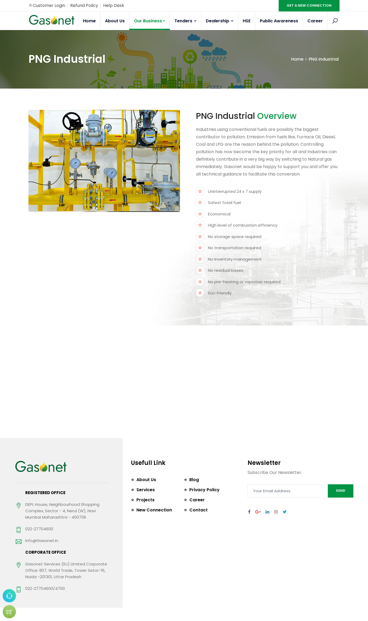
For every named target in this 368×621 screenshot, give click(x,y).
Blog (194, 480)
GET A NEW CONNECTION (309, 5)
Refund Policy (84, 5)
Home (89, 21)
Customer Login (46, 5)
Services (145, 490)
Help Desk (113, 5)
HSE (246, 21)
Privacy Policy (204, 490)
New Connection (154, 510)
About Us (115, 21)
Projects (145, 500)
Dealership (219, 21)
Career (315, 21)
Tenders (185, 21)
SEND (340, 490)
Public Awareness (279, 21)
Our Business (149, 21)
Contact (198, 510)
